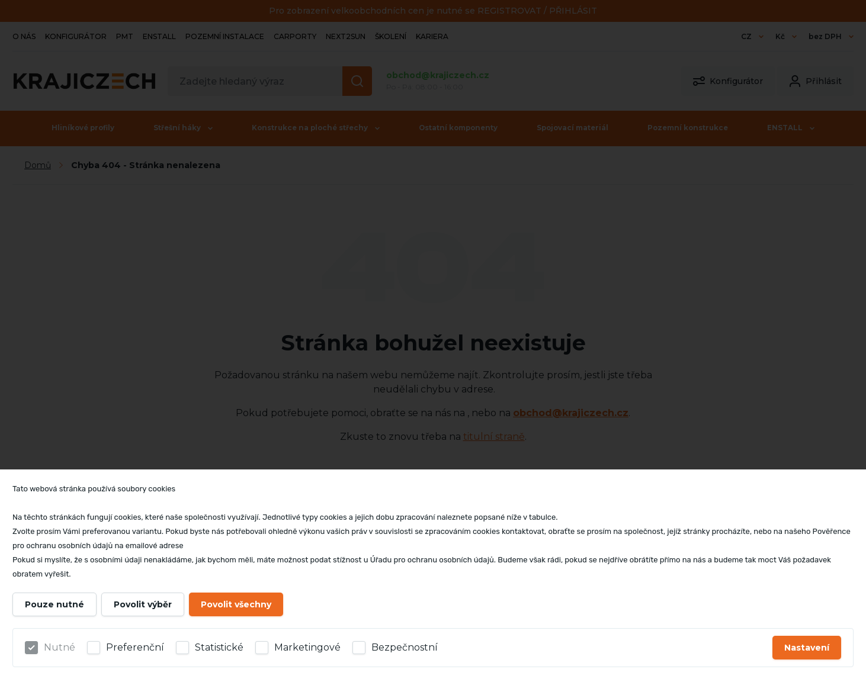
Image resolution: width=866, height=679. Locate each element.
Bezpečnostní (404, 647)
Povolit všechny (236, 604)
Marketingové (307, 647)
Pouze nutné (54, 604)
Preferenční (135, 647)
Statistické (219, 647)
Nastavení (806, 647)
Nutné (59, 647)
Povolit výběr (143, 604)
